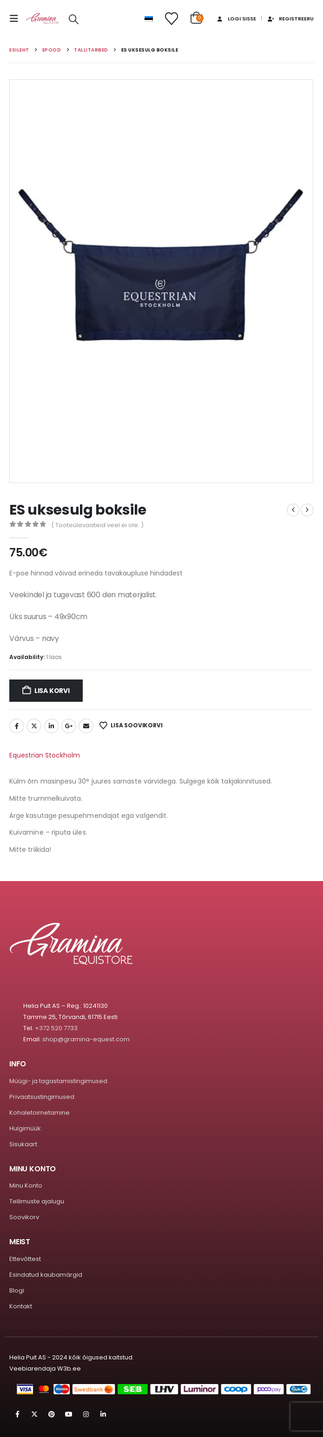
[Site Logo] (42, 18)
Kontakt (20, 1306)
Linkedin (103, 1414)
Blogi (16, 1290)
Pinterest (52, 1414)
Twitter (33, 725)
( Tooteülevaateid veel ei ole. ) (97, 525)
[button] (16, 18)
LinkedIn (51, 725)
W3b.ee (69, 1368)
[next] (307, 509)
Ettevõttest (25, 1258)
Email (86, 725)
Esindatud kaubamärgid (45, 1274)
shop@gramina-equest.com (86, 1039)
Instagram (86, 1414)
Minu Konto (25, 1185)
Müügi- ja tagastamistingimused (58, 1081)
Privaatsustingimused (41, 1096)
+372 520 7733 (56, 1028)
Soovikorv (24, 1217)
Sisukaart (23, 1144)
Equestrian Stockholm (44, 755)
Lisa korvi (52, 690)
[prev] (293, 509)
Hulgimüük (25, 1128)
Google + (68, 725)
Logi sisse (236, 18)
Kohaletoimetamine (39, 1112)
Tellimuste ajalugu (36, 1201)
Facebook (16, 725)
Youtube (69, 1414)
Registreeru (290, 18)
